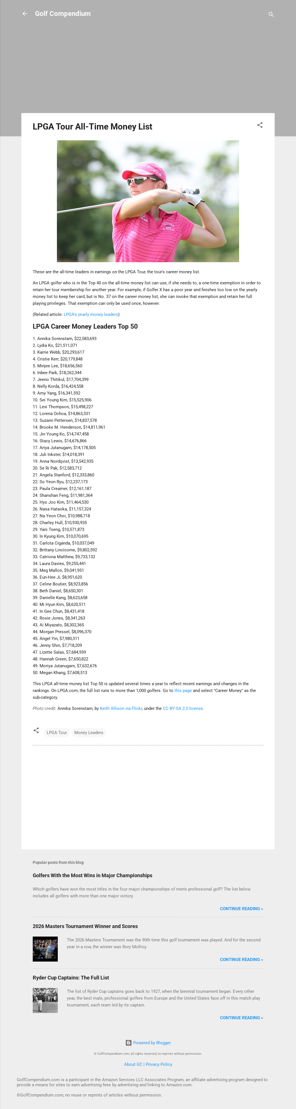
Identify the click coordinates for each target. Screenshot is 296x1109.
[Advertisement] (148, 69)
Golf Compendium (63, 14)
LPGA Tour (57, 732)
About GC (133, 1064)
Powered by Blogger (148, 1042)
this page (183, 690)
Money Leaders (88, 732)
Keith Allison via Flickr (121, 708)
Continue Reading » (241, 908)
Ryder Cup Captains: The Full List (71, 978)
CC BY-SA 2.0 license (183, 708)
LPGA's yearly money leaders (91, 314)
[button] (259, 126)
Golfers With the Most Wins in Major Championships (92, 875)
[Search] (271, 15)
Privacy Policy (159, 1064)
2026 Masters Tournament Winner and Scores (85, 926)
